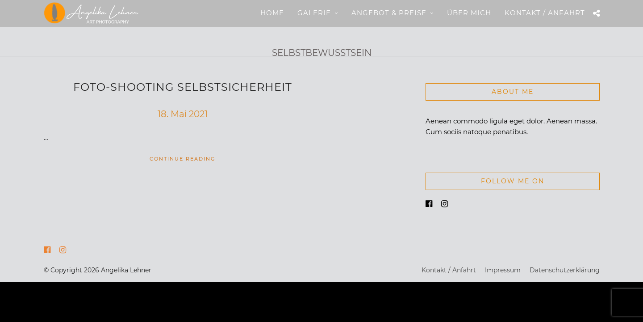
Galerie (314, 12)
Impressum (503, 271)
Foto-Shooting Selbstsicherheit (182, 87)
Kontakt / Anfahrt (545, 12)
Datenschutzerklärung (565, 271)
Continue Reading (183, 159)
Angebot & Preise (388, 12)
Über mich (469, 12)
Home (272, 12)
